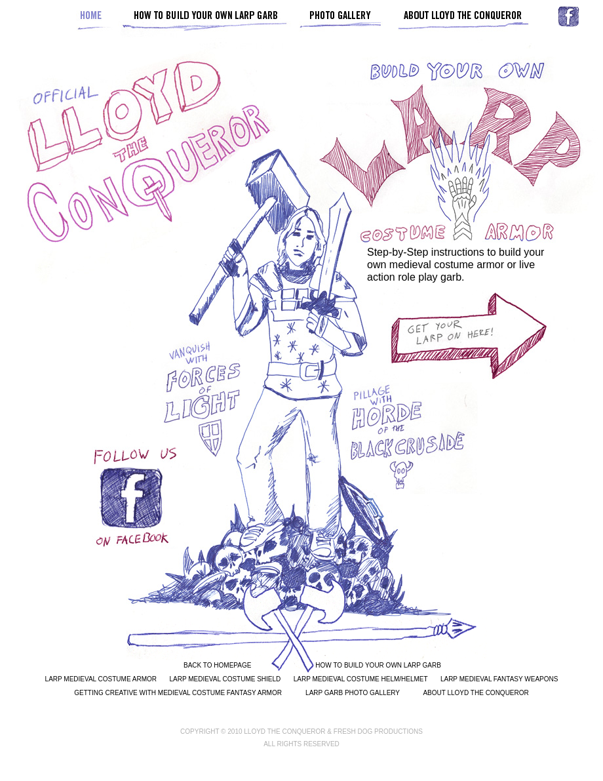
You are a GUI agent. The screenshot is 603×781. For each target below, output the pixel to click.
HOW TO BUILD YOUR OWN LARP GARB (378, 665)
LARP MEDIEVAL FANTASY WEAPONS (499, 679)
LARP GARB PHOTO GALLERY (352, 692)
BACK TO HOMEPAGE (217, 665)
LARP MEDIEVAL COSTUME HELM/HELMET (361, 679)
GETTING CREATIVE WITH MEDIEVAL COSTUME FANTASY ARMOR (178, 692)
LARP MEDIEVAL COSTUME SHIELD (225, 679)
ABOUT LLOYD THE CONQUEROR (475, 692)
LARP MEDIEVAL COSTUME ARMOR (101, 679)
